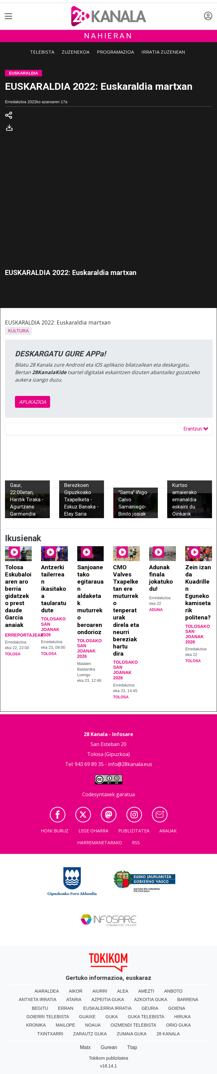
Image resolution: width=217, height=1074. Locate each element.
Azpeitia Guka (108, 999)
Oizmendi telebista (133, 1025)
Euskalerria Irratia (107, 1008)
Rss (136, 842)
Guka (112, 1016)
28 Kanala (168, 1033)
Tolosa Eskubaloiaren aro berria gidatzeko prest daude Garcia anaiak (18, 596)
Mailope (65, 1025)
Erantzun (195, 429)
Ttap (132, 1047)
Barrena (187, 999)
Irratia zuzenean (163, 52)
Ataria (74, 999)
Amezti (146, 991)
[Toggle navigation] (8, 16)
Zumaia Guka (132, 1033)
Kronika (36, 1025)
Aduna (156, 610)
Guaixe (87, 1016)
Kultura (18, 330)
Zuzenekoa (75, 52)
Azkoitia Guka (150, 999)
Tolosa (13, 654)
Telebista (42, 52)
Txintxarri (50, 1033)
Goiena (176, 1008)
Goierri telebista (47, 1016)
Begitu (40, 1008)
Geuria (150, 1008)
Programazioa (115, 52)
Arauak (168, 831)
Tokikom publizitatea (108, 1058)
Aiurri (99, 991)
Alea (122, 991)
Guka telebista (146, 1016)
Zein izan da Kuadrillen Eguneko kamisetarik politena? (198, 592)
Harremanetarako (99, 842)
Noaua (93, 1025)
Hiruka (182, 1016)
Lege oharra (93, 831)
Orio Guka (178, 1025)
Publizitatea (133, 831)
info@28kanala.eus (130, 764)
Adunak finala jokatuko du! (161, 578)
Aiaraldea (47, 991)
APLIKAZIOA (32, 401)
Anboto (173, 991)
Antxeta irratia (37, 999)
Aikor (76, 991)
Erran (65, 1008)
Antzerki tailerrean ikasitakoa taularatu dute (53, 589)
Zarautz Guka (90, 1033)
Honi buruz (54, 831)
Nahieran (108, 35)
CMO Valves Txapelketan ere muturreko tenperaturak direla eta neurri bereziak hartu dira (126, 610)
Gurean (109, 1047)
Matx (85, 1047)
